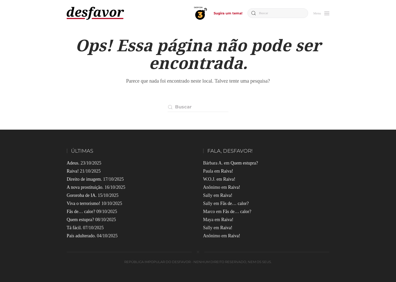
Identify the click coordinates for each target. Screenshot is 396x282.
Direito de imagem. (84, 179)
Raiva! (73, 171)
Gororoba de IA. (81, 195)
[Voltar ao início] (95, 13)
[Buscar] (277, 13)
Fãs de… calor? (81, 211)
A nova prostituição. (85, 187)
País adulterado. (81, 235)
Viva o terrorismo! (83, 203)
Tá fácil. (74, 227)
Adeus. (73, 163)
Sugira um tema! (228, 13)
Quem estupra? (80, 219)
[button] (321, 13)
